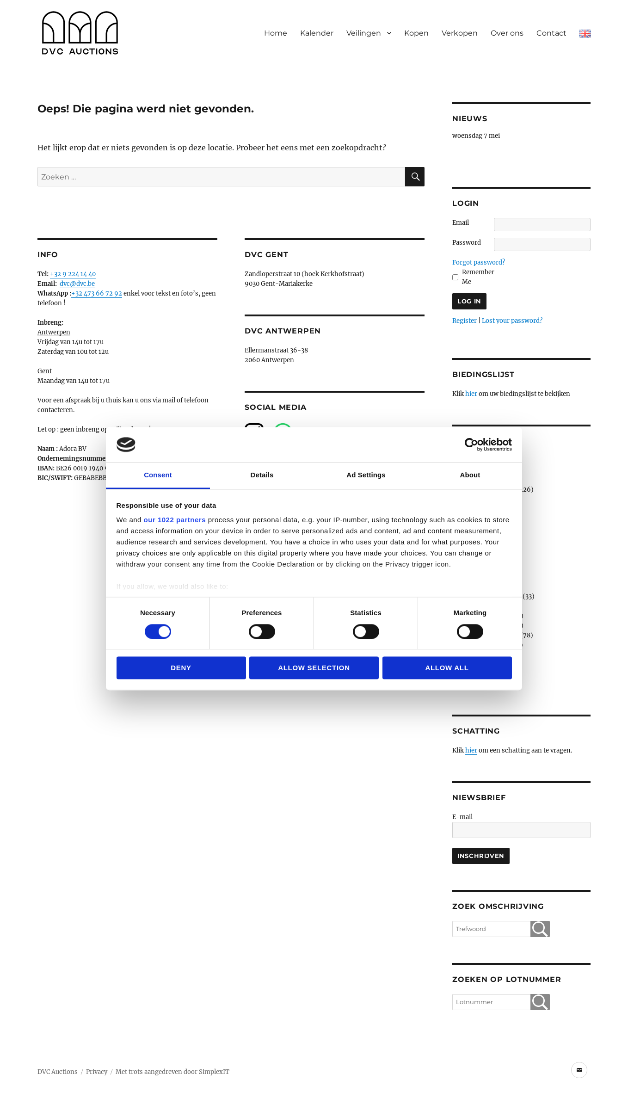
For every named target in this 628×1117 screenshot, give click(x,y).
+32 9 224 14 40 (73, 274)
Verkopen (460, 33)
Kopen (416, 33)
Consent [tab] (158, 475)
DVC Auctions (57, 1072)
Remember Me (478, 277)
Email (460, 223)
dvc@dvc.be (77, 284)
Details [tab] (262, 475)
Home (275, 33)
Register (464, 321)
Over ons (507, 33)
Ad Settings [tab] (365, 475)
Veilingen (363, 33)
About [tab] (470, 475)
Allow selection (314, 668)
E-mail (462, 817)
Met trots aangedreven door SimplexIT (172, 1072)
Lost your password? (512, 321)
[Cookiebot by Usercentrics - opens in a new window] (471, 444)
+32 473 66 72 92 (96, 293)
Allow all (446, 668)
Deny (181, 668)
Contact (551, 33)
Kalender (316, 33)
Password (466, 243)
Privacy (96, 1072)
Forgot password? (478, 262)
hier (471, 394)
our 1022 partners (175, 520)
